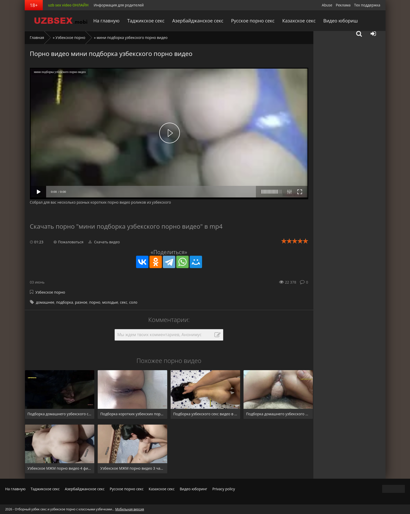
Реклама (343, 5)
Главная (37, 37)
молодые (110, 302)
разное (81, 302)
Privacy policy (223, 488)
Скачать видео (104, 241)
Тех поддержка (367, 5)
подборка (64, 302)
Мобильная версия (129, 509)
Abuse (327, 5)
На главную (107, 21)
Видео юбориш (339, 21)
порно (94, 302)
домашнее (45, 302)
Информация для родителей (119, 5)
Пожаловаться (68, 241)
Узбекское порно (70, 37)
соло (133, 302)
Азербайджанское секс (197, 21)
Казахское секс (298, 21)
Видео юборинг (193, 488)
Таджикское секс (146, 21)
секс (124, 302)
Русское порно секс (252, 21)
